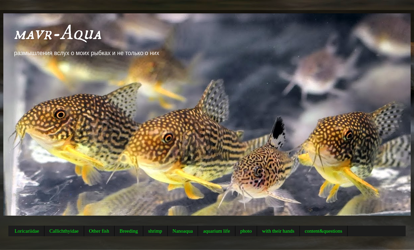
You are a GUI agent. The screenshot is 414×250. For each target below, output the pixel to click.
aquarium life (216, 231)
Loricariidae (27, 231)
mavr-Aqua (57, 33)
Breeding (129, 231)
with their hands (278, 231)
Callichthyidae (63, 231)
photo (246, 231)
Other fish (99, 231)
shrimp (155, 231)
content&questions (324, 231)
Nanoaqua (183, 231)
